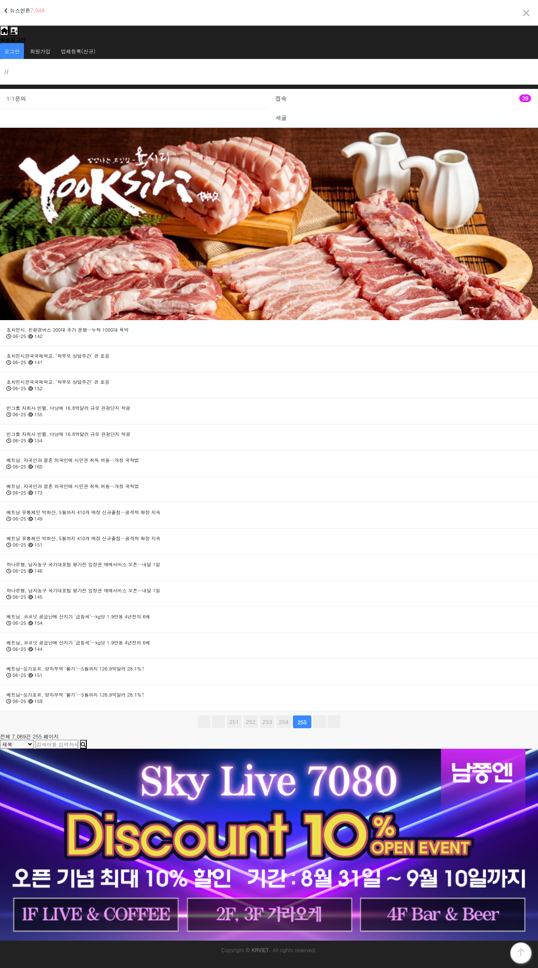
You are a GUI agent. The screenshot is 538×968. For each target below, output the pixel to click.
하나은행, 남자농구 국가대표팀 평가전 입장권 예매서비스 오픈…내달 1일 (83, 564)
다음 (319, 721)
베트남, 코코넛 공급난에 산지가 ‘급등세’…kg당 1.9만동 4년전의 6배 (78, 616)
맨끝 (334, 721)
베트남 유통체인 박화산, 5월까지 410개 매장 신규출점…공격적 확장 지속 (83, 512)
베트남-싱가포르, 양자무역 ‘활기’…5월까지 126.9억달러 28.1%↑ (75, 668)
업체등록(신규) (78, 51)
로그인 (12, 51)
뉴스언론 (20, 10)
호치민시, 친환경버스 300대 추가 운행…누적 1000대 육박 (67, 330)
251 (233, 720)
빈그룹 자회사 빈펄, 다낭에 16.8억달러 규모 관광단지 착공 (68, 408)
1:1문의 (16, 98)
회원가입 (40, 51)
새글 (281, 118)
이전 (218, 721)
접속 (403, 98)
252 (249, 720)
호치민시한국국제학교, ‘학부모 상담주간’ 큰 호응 (57, 356)
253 (266, 720)
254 (282, 720)
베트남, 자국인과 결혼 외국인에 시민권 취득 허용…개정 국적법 (72, 460)
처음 (204, 721)
